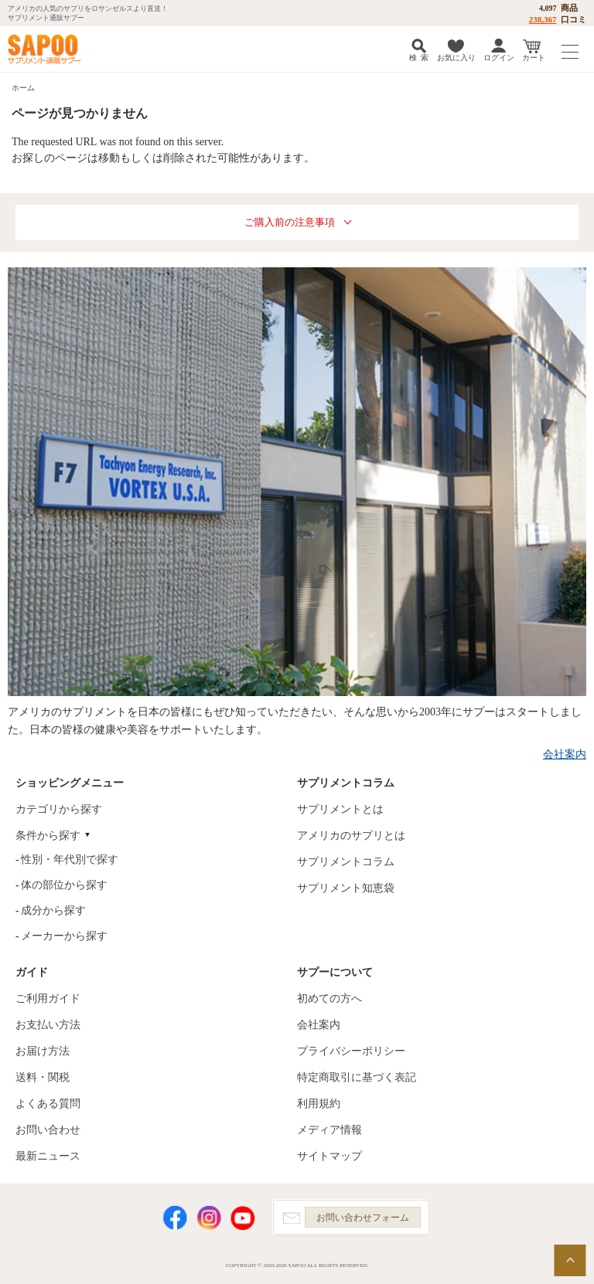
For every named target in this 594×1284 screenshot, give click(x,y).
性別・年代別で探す (69, 859)
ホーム (23, 87)
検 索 (418, 57)
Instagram (208, 1218)
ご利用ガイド (47, 998)
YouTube (242, 1218)
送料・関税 (42, 1077)
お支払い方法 (47, 1025)
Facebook (174, 1218)
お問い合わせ (47, 1130)
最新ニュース (47, 1156)
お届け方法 (42, 1051)
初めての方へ (329, 998)
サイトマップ (329, 1156)
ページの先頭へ (570, 1260)
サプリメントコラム (345, 862)
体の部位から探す (64, 885)
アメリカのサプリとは (351, 835)
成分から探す (53, 910)
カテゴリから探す (58, 809)
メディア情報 (329, 1130)
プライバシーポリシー (351, 1051)
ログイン (498, 57)
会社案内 (564, 754)
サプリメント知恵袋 (345, 888)
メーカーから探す (64, 936)
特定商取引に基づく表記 (356, 1077)
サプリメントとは (340, 809)
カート (533, 57)
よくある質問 (47, 1103)
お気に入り (456, 57)
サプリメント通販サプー (46, 49)
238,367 (543, 19)
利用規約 (318, 1103)
